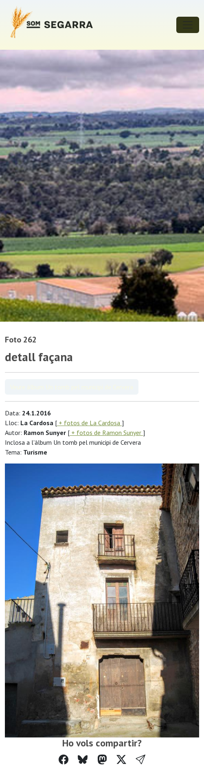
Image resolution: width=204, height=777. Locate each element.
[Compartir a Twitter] (121, 759)
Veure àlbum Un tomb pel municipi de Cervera (71, 387)
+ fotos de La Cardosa (89, 423)
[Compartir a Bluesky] (83, 759)
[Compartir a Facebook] (63, 759)
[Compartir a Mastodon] (102, 759)
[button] (140, 759)
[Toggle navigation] (187, 25)
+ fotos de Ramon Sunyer (106, 432)
